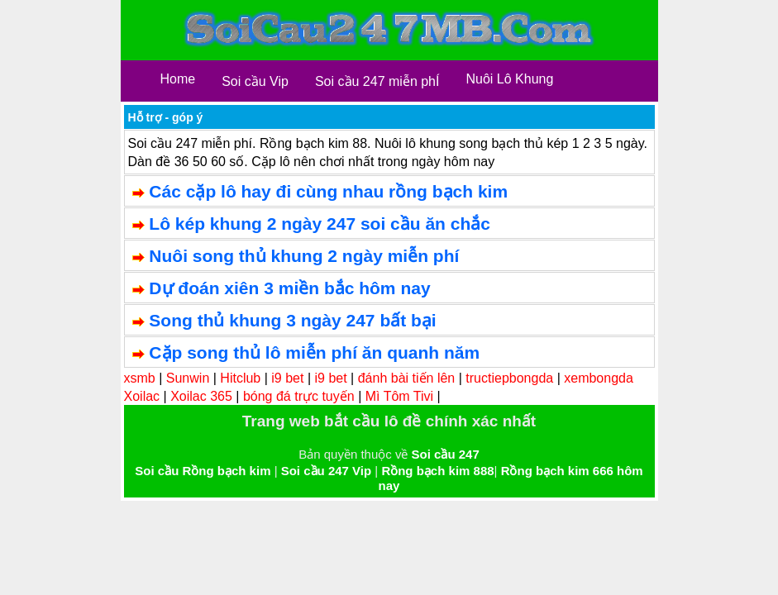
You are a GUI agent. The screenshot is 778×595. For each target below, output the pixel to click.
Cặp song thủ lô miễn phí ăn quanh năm (314, 352)
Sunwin (187, 378)
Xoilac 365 (201, 396)
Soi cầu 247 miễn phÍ (377, 81)
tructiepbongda (509, 378)
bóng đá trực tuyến (299, 396)
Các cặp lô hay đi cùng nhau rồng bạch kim (328, 191)
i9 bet (287, 378)
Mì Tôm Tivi (399, 396)
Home (178, 79)
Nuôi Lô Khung (509, 79)
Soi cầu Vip (255, 81)
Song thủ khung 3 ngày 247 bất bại (292, 320)
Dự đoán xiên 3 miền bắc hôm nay (289, 288)
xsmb (139, 378)
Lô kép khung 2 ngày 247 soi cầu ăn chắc (319, 223)
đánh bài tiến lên (407, 378)
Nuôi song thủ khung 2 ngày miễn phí (304, 255)
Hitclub (240, 378)
